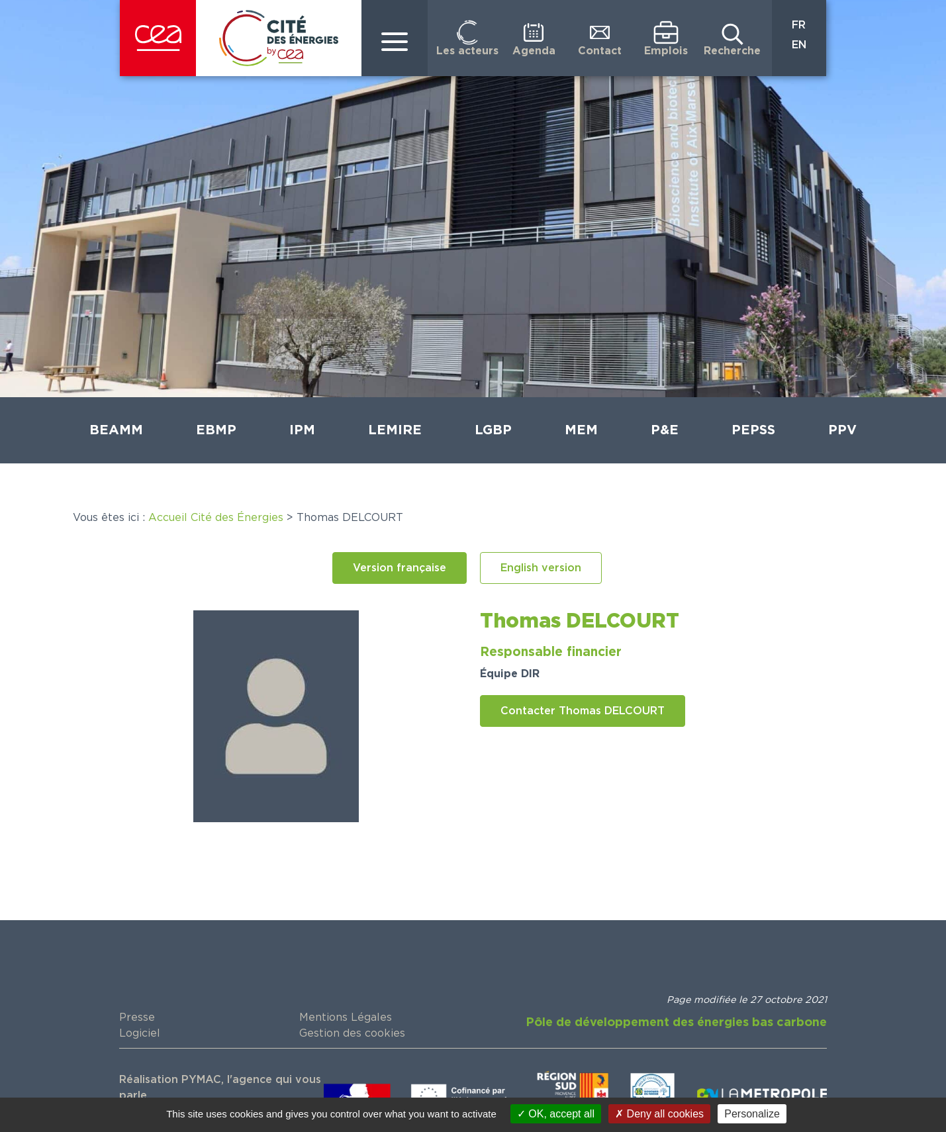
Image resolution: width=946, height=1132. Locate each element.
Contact (600, 51)
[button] (399, 568)
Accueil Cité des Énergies (215, 517)
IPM (302, 430)
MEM (581, 430)
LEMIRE (395, 430)
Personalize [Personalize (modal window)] (752, 1113)
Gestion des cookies (352, 1033)
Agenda (533, 51)
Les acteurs (467, 51)
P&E (665, 430)
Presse (137, 1017)
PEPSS (753, 430)
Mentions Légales (345, 1017)
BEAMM (116, 430)
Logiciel (139, 1033)
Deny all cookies (659, 1113)
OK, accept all (555, 1113)
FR (799, 25)
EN (799, 45)
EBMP (216, 430)
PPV (842, 430)
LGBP (493, 430)
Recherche (732, 51)
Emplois (666, 51)
